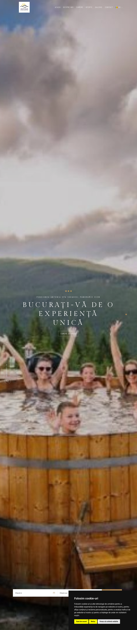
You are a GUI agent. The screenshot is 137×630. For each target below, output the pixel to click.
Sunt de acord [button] (81, 621)
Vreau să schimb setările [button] (109, 621)
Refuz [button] (93, 621)
